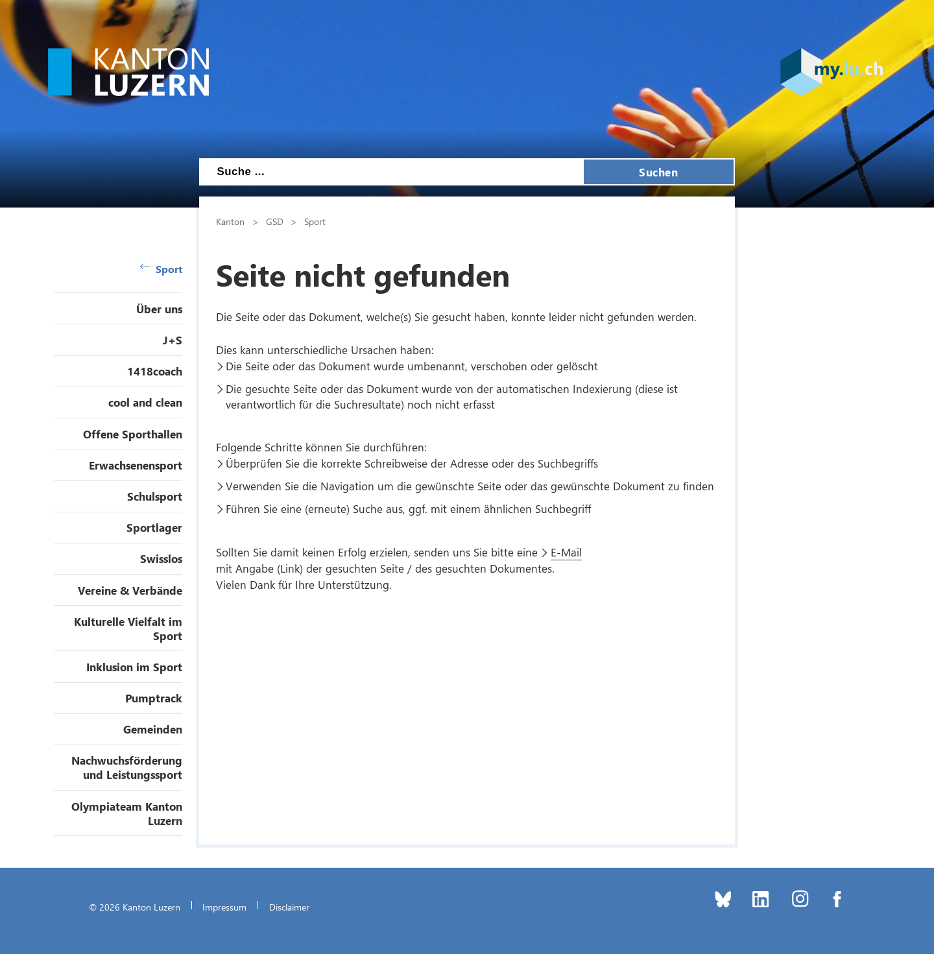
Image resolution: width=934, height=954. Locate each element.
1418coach (154, 371)
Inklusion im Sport (134, 667)
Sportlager (154, 527)
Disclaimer (289, 906)
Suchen (658, 172)
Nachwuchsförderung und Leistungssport (126, 767)
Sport (161, 269)
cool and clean (145, 402)
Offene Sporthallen (132, 434)
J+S (172, 340)
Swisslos (161, 558)
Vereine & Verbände (130, 590)
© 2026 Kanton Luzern (134, 906)
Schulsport (154, 496)
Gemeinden (152, 729)
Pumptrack (153, 698)
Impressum (224, 906)
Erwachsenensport (135, 465)
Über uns (159, 309)
